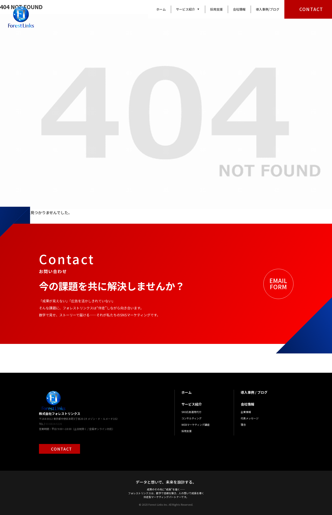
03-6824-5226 (54, 424)
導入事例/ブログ (267, 9)
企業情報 (246, 412)
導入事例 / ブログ (254, 392)
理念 (243, 424)
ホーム (161, 9)
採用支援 (216, 9)
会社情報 (239, 9)
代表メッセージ (250, 418)
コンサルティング (191, 418)
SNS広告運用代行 (191, 412)
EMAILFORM (278, 283)
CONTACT (311, 9)
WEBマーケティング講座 (195, 424)
